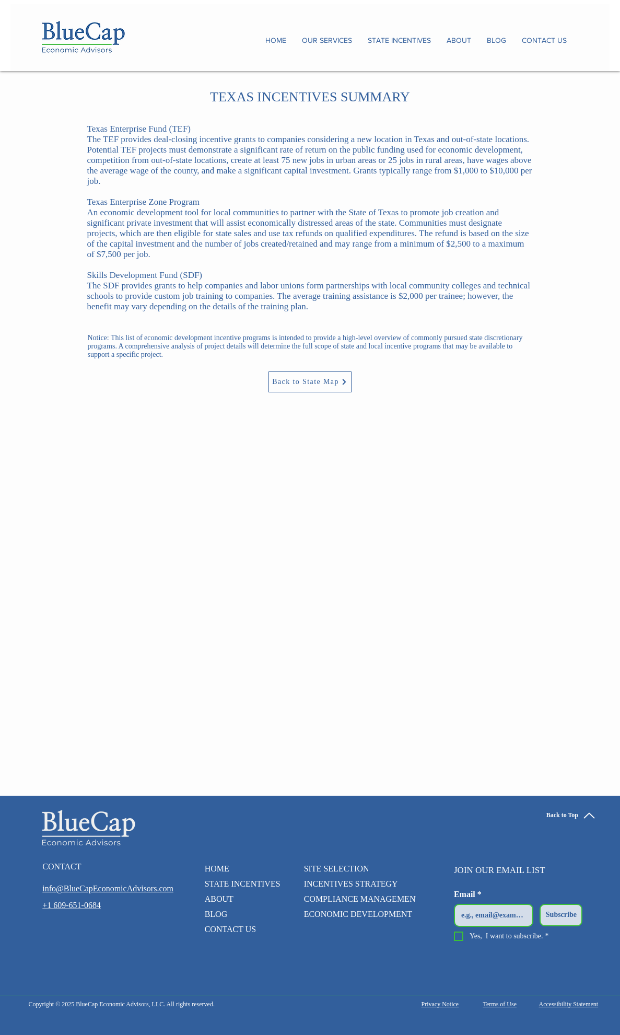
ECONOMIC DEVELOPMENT (358, 914)
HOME (217, 868)
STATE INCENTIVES (239, 883)
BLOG (216, 914)
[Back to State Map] (310, 381)
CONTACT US (230, 929)
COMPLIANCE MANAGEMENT (362, 898)
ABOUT (219, 898)
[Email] (491, 915)
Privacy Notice (440, 1004)
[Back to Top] (571, 815)
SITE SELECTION (336, 868)
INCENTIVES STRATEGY (351, 883)
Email (468, 894)
